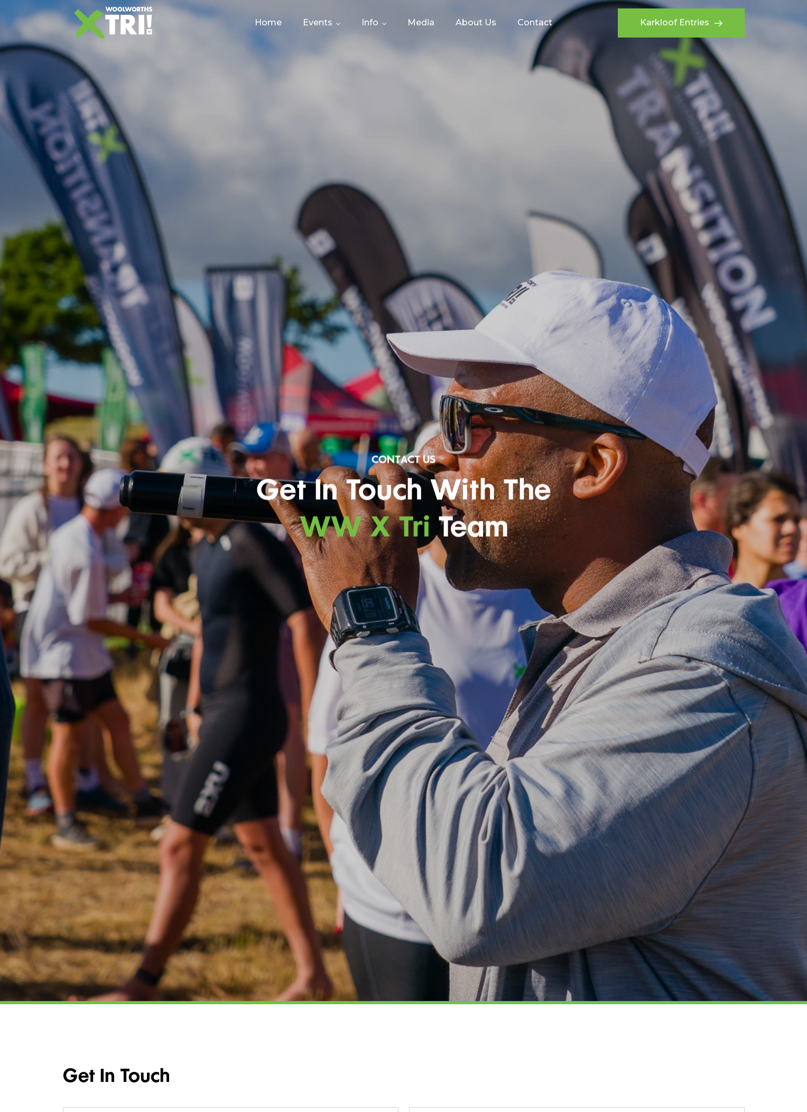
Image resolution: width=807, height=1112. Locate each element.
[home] (113, 22)
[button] (321, 22)
